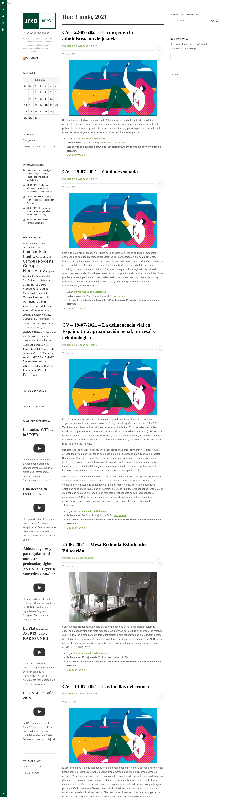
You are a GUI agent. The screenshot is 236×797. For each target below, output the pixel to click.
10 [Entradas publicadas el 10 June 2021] (41, 98)
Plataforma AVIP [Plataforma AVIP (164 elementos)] (29, 341)
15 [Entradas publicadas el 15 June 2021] (30, 105)
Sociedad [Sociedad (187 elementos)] (48, 345)
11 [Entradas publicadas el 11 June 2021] (46, 98)
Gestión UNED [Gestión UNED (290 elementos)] (30, 319)
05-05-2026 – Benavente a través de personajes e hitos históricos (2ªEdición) (39, 211)
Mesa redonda (85, 557)
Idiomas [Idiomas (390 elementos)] (34, 327)
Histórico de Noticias (34, 390)
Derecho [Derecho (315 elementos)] (51, 306)
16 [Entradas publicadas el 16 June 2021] (35, 105)
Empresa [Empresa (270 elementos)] (27, 315)
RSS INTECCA (32, 58)
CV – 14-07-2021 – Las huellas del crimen (105, 686)
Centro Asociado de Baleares (90, 138)
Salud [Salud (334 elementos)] (26, 344)
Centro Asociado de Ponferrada (91, 653)
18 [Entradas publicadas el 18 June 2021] (46, 105)
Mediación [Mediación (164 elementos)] (38, 332)
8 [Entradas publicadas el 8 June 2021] (30, 98)
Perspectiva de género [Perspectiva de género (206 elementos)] (38, 336)
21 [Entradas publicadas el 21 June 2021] (25, 111)
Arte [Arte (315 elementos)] (39, 247)
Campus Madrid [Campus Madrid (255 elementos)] (43, 257)
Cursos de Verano (87, 45)
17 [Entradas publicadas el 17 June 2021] (41, 105)
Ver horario (120, 142)
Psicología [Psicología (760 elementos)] (43, 340)
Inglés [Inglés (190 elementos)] (42, 328)
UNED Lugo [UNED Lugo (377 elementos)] (40, 365)
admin (70, 45)
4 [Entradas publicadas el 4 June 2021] (45, 92)
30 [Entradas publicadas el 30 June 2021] (35, 117)
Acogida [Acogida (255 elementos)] (27, 243)
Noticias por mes (32, 766)
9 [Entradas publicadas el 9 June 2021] (35, 98)
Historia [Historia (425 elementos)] (42, 318)
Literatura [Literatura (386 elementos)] (28, 331)
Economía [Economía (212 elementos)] (27, 310)
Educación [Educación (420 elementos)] (38, 310)
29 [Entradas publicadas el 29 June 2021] (30, 117)
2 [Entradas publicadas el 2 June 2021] (35, 92)
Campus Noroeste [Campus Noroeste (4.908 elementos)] (33, 268)
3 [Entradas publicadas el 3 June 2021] (40, 92)
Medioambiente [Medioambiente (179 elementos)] (49, 332)
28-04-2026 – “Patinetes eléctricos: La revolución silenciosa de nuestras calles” (40, 188)
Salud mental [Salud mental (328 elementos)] (36, 345)
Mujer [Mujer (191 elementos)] (25, 336)
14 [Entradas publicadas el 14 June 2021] (25, 105)
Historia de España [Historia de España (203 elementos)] (38, 323)
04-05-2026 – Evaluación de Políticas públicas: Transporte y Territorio (40, 199)
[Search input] (191, 21)
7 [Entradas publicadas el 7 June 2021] (25, 98)
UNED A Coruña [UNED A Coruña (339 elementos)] (39, 357)
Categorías (29, 140)
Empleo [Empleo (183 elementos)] (48, 311)
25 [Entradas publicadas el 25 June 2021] (46, 111)
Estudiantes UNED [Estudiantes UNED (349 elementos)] (42, 314)
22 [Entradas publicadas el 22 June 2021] (30, 111)
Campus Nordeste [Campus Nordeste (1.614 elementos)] (38, 261)
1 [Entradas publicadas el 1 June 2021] (30, 92)
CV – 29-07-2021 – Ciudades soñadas (101, 171)
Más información (75, 154)
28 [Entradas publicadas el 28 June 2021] (25, 117)
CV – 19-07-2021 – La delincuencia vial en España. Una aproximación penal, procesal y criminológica (108, 331)
